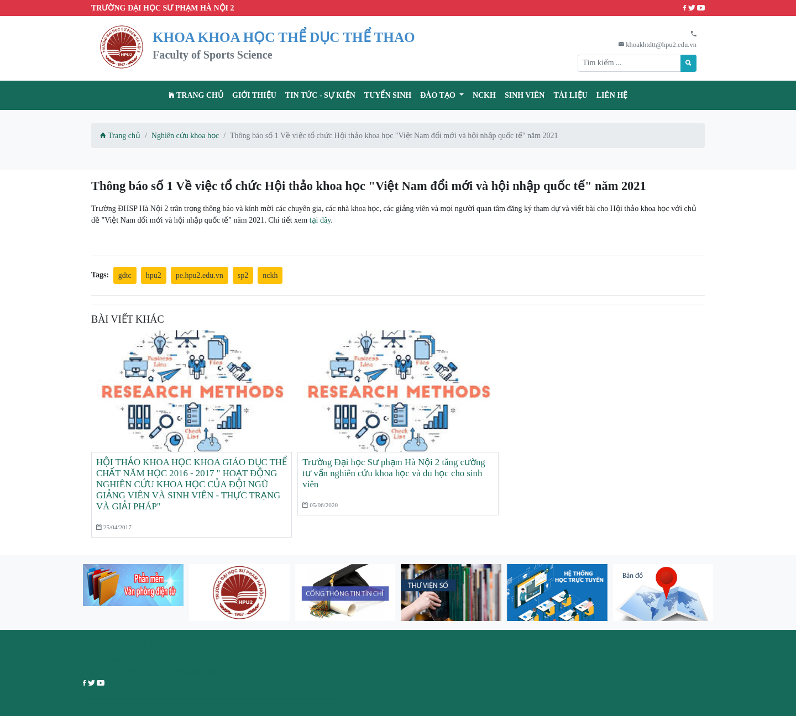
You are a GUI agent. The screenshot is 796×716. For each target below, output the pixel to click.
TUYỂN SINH (387, 95)
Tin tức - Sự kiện (320, 95)
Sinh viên (525, 95)
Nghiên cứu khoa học (185, 135)
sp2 (243, 275)
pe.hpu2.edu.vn (199, 275)
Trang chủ (196, 95)
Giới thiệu (254, 95)
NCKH (484, 95)
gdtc (125, 275)
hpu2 (153, 275)
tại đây (320, 220)
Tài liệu (570, 95)
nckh (270, 275)
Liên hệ (612, 95)
